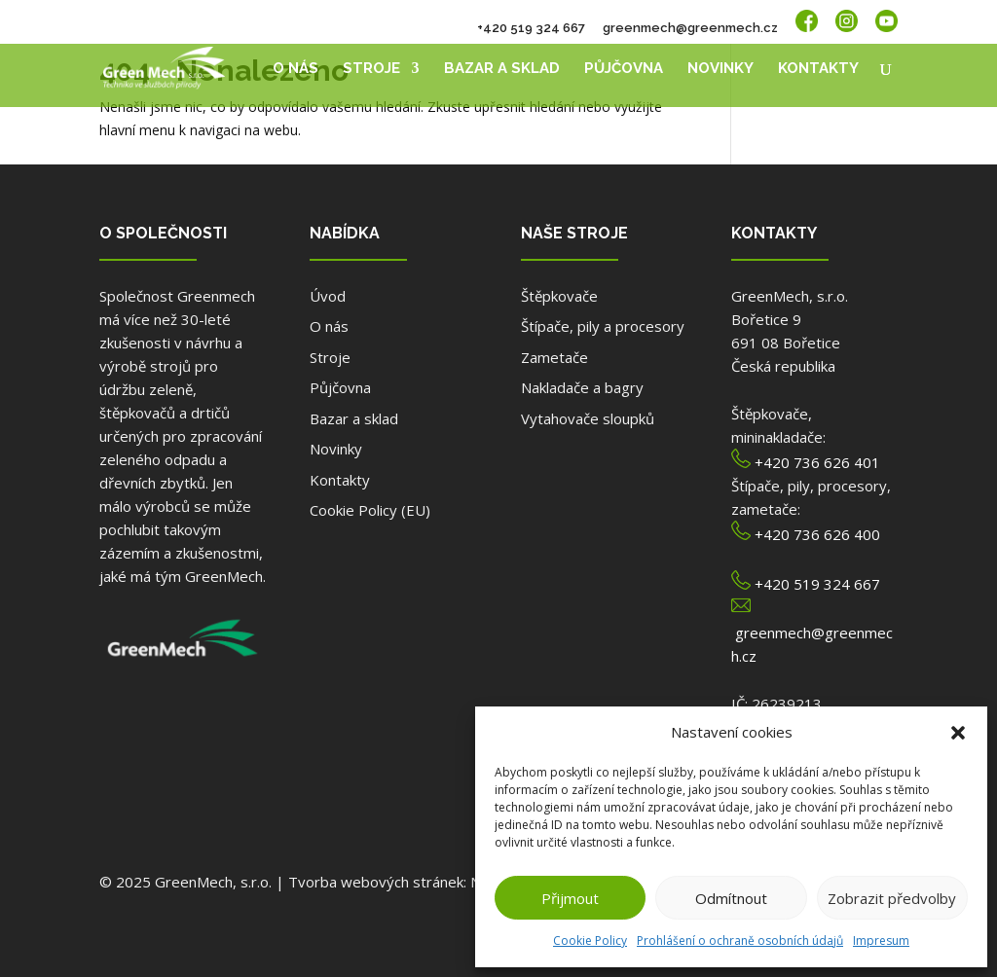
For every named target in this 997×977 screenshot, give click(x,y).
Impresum (881, 940)
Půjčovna (623, 69)
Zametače (554, 357)
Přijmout (570, 898)
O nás (295, 69)
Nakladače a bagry (582, 387)
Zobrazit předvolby (892, 898)
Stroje (371, 69)
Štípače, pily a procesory (602, 326)
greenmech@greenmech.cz (690, 28)
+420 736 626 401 (817, 462)
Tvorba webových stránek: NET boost (415, 881)
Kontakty (818, 69)
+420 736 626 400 (817, 534)
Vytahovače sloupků (587, 418)
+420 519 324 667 (531, 28)
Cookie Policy (590, 940)
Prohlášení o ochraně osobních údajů (740, 940)
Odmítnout (731, 898)
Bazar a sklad (502, 69)
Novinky (720, 69)
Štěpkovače (559, 296)
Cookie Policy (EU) (370, 510)
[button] (958, 732)
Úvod (328, 296)
